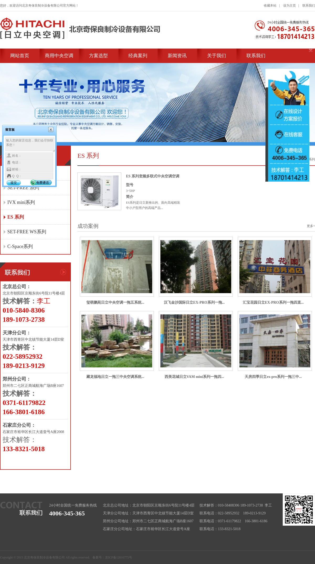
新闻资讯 (177, 55)
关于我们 (216, 55)
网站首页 (19, 55)
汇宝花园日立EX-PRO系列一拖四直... (273, 302)
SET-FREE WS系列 (26, 231)
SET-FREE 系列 (23, 187)
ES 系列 (15, 217)
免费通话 (42, 183)
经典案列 (137, 55)
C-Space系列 (20, 246)
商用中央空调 (59, 55)
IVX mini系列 (21, 202)
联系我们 (308, 5)
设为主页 (289, 5)
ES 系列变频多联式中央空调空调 (152, 176)
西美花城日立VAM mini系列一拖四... (194, 377)
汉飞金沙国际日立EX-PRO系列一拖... (194, 302)
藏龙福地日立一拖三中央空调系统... (115, 377)
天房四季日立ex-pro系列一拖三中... (273, 377)
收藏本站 (270, 5)
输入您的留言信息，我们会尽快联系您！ (30, 145)
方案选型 (98, 55)
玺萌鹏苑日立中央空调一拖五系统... (115, 302)
